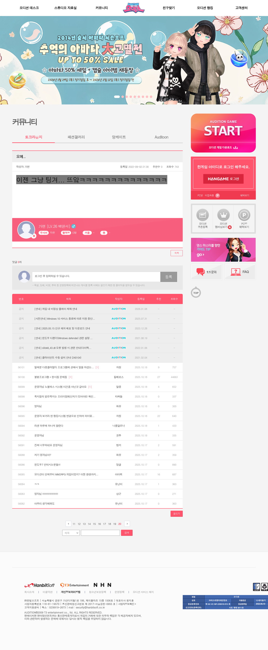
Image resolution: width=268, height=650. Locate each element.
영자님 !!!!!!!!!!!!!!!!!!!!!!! (46, 493)
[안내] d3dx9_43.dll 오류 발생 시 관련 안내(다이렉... (62, 347)
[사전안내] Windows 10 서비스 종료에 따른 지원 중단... (64, 318)
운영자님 (39, 435)
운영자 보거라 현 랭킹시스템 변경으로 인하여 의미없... (64, 416)
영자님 (38, 406)
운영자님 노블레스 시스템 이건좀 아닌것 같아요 (63, 386)
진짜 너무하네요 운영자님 (48, 445)
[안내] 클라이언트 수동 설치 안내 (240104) (57, 357)
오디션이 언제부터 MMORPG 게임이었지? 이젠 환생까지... (66, 474)
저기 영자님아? (42, 455)
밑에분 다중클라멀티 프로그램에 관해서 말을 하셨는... (66, 367)
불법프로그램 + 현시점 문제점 (53, 377)
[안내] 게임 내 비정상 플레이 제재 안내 (55, 308)
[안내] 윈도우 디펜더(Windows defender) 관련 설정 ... (63, 338)
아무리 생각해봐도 (44, 503)
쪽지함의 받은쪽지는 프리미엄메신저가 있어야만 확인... (64, 396)
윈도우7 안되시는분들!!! (47, 464)
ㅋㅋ (36, 484)
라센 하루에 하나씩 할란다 (48, 425)
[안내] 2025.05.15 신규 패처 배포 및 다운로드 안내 (62, 328)
